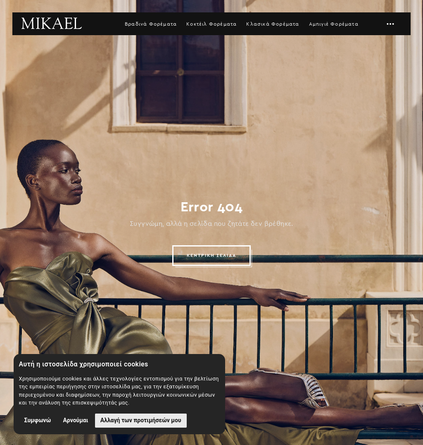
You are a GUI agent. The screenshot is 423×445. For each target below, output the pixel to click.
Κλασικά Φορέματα (272, 24)
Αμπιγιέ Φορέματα (334, 24)
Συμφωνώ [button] (37, 420)
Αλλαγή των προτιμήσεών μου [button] (140, 420)
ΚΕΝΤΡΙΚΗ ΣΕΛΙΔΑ (212, 255)
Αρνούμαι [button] (75, 420)
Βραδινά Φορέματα (151, 24)
